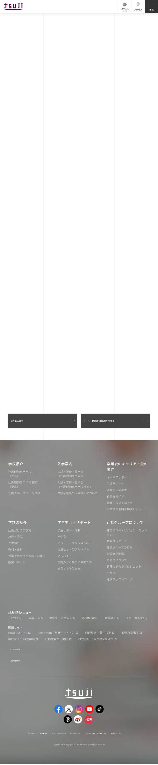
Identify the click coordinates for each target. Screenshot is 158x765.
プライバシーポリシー (64, 729)
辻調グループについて (125, 522)
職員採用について (75, 734)
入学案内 (64, 463)
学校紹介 (15, 463)
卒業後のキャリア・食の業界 (127, 466)
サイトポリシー (89, 729)
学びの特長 (17, 522)
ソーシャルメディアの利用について (122, 729)
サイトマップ (24, 729)
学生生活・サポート (74, 522)
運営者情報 (42, 729)
